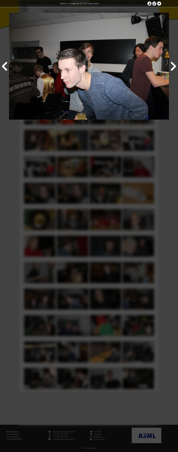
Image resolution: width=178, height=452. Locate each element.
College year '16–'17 (77, 3)
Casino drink (93, 3)
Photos (63, 3)
